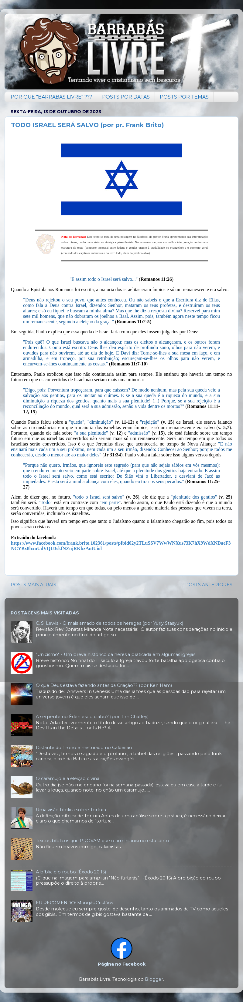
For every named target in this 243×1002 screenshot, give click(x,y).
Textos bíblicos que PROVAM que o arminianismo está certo (102, 840)
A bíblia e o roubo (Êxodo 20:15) (71, 872)
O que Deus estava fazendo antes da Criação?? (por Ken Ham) (104, 685)
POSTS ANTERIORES (208, 584)
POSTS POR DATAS (126, 97)
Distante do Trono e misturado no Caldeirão (84, 747)
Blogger (154, 979)
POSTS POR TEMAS (184, 97)
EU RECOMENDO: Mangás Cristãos (74, 903)
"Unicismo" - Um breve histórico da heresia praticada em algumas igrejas (115, 654)
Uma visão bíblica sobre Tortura (71, 809)
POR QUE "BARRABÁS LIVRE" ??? (51, 97)
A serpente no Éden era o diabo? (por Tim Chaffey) (92, 716)
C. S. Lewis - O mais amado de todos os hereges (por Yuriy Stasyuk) (109, 623)
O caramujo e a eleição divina (67, 778)
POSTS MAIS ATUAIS (33, 584)
